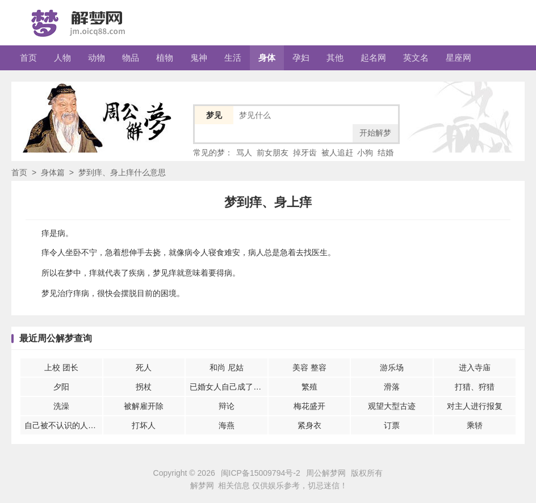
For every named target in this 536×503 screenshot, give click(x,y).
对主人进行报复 (475, 406)
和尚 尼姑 (227, 367)
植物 (164, 57)
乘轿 (475, 425)
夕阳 (61, 386)
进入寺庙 (475, 367)
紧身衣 (309, 425)
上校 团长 (61, 367)
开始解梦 (375, 132)
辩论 (227, 406)
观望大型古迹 (392, 406)
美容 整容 (309, 367)
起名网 (373, 57)
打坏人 (144, 425)
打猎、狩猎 (475, 386)
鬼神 (198, 57)
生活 (232, 57)
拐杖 (144, 386)
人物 (62, 57)
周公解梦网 (326, 472)
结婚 (385, 152)
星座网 (458, 57)
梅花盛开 (309, 406)
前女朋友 (272, 152)
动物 (96, 57)
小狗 (365, 152)
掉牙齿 (305, 152)
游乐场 (392, 367)
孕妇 (300, 57)
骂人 (244, 152)
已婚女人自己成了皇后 (228, 386)
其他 (335, 57)
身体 (266, 57)
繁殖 (309, 386)
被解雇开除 (144, 406)
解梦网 (202, 485)
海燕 (227, 425)
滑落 (392, 386)
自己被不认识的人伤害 (63, 425)
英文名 (416, 57)
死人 (144, 367)
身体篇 (53, 172)
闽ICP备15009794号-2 (260, 472)
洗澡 (61, 406)
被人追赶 (337, 152)
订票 (392, 425)
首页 (28, 57)
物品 (130, 57)
